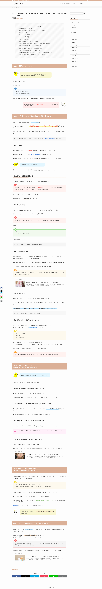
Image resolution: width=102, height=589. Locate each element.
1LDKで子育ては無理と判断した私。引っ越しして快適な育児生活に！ (35, 52)
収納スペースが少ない (26, 37)
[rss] (87, 0)
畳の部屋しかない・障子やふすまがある (30, 41)
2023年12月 (75, 58)
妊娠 (18, 18)
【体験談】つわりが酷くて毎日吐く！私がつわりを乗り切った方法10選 (42, 454)
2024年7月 (74, 42)
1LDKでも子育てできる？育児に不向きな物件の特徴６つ (32, 30)
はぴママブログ (17, 4)
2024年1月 (74, 55)
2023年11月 (75, 61)
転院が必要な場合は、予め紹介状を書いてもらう (32, 45)
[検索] (89, 0)
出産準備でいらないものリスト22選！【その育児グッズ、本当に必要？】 (43, 282)
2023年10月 (75, 63)
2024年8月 (74, 39)
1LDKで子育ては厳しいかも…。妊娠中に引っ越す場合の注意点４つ (35, 43)
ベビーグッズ (75, 22)
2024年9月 (74, 36)
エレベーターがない (26, 36)
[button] (16, 576)
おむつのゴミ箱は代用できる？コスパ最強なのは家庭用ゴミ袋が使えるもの (43, 556)
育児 (20, 18)
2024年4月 (74, 47)
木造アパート (24, 32)
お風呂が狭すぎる (25, 39)
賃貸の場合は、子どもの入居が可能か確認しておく (32, 48)
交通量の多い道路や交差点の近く (28, 34)
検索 (84, 13)
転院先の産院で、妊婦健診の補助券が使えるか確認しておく (34, 46)
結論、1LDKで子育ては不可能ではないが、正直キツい (32, 54)
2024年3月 (74, 50)
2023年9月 (74, 66)
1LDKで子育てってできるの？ (26, 28)
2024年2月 (74, 53)
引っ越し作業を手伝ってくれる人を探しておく (31, 50)
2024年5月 (74, 45)
